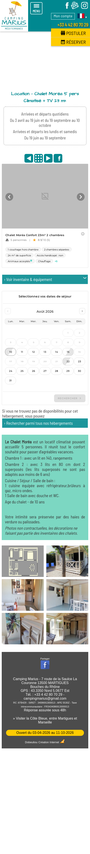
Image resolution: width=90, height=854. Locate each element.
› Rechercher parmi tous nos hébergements (38, 423)
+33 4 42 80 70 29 (72, 24)
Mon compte (63, 15)
